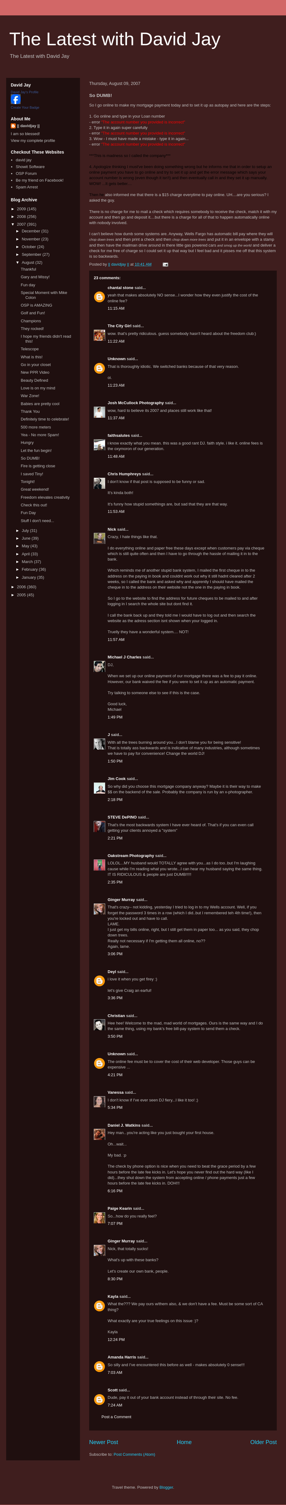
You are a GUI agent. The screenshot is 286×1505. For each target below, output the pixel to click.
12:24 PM (116, 1339)
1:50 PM (115, 761)
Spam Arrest (27, 187)
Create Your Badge (25, 107)
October (29, 246)
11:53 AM (116, 511)
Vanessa (116, 1092)
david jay (23, 160)
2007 (22, 224)
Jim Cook (117, 778)
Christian (116, 1015)
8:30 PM (115, 1279)
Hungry (27, 442)
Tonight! (28, 481)
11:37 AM (116, 418)
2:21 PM (115, 838)
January (29, 577)
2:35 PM (115, 882)
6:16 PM (115, 1191)
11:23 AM (116, 385)
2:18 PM (115, 799)
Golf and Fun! (33, 313)
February (30, 569)
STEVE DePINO (122, 817)
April (26, 554)
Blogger (166, 1487)
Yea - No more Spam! (40, 435)
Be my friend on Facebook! (39, 180)
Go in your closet (36, 364)
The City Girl (119, 326)
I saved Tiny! (32, 474)
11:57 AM (116, 639)
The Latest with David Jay (114, 39)
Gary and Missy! (35, 277)
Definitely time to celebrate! (45, 419)
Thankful (28, 269)
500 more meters (36, 427)
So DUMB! (30, 458)
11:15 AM (116, 308)
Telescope (30, 349)
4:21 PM (115, 1074)
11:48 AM (116, 456)
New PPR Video (35, 372)
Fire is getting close (38, 466)
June (27, 538)
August (28, 262)
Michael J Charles (124, 657)
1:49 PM (115, 717)
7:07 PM (115, 1223)
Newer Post (103, 1442)
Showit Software (30, 166)
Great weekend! (35, 489)
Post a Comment (116, 1416)
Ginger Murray (121, 899)
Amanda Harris (122, 1357)
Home (184, 1442)
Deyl (112, 971)
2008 (22, 216)
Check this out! (34, 505)
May (26, 546)
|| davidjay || (28, 125)
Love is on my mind (38, 388)
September (32, 254)
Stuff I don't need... (37, 520)
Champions (31, 321)
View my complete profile (33, 140)
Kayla (113, 1296)
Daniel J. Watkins (124, 1125)
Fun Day (28, 512)
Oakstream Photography (131, 855)
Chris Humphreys (124, 474)
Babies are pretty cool (40, 403)
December (32, 231)
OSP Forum (26, 173)
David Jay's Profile (24, 92)
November (32, 239)
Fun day (28, 285)
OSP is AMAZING (36, 305)
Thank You (30, 411)
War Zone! (30, 395)
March (28, 561)
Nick (112, 529)
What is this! (31, 357)
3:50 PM (115, 1036)
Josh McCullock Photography (136, 402)
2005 (22, 595)
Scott (113, 1390)
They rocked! (32, 328)
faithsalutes (119, 435)
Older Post (263, 1442)
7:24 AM (115, 1405)
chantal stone (120, 287)
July (26, 530)
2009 (22, 209)
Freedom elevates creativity (45, 497)
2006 (22, 587)
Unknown (117, 358)
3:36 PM (115, 998)
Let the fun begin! (36, 450)
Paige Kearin (120, 1208)
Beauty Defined (34, 380)
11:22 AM (116, 341)
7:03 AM (115, 1372)
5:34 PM (115, 1107)
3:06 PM (115, 954)
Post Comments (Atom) (134, 1454)
